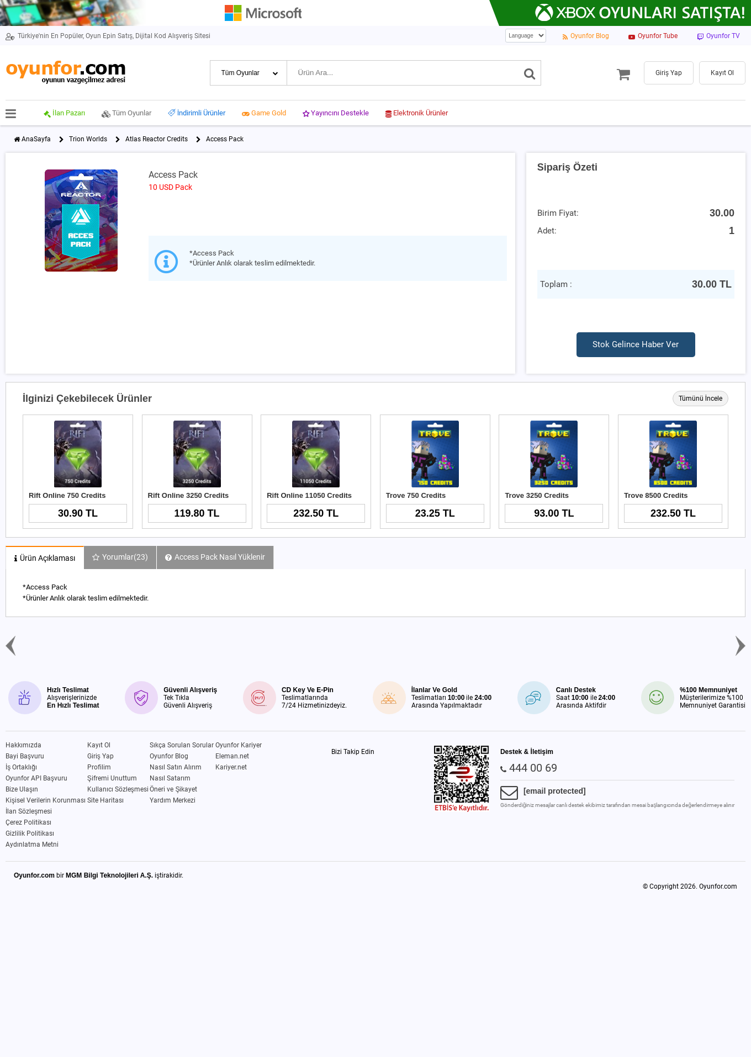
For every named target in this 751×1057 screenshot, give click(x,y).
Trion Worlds (88, 139)
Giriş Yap (100, 756)
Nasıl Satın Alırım (176, 767)
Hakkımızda (23, 745)
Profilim (99, 767)
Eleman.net (232, 756)
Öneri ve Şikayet (173, 789)
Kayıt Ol (98, 745)
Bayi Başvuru (25, 756)
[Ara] (530, 73)
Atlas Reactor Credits (156, 139)
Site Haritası (105, 800)
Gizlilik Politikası (30, 833)
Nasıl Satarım (170, 778)
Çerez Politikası (28, 822)
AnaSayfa (36, 139)
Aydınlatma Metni (32, 844)
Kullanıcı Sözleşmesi (118, 789)
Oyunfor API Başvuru (36, 778)
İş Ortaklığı (21, 767)
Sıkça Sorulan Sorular (182, 745)
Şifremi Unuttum (112, 778)
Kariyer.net (231, 767)
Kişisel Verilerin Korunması (46, 800)
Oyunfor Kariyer (238, 745)
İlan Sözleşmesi (29, 811)
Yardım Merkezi (172, 800)
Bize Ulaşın (22, 789)
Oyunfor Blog (169, 756)
